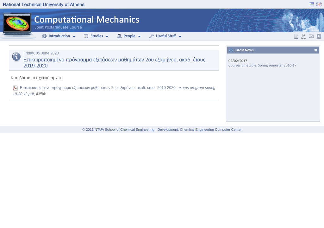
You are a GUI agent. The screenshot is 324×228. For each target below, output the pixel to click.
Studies (93, 36)
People (126, 36)
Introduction (56, 36)
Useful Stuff (162, 36)
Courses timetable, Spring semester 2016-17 (262, 65)
